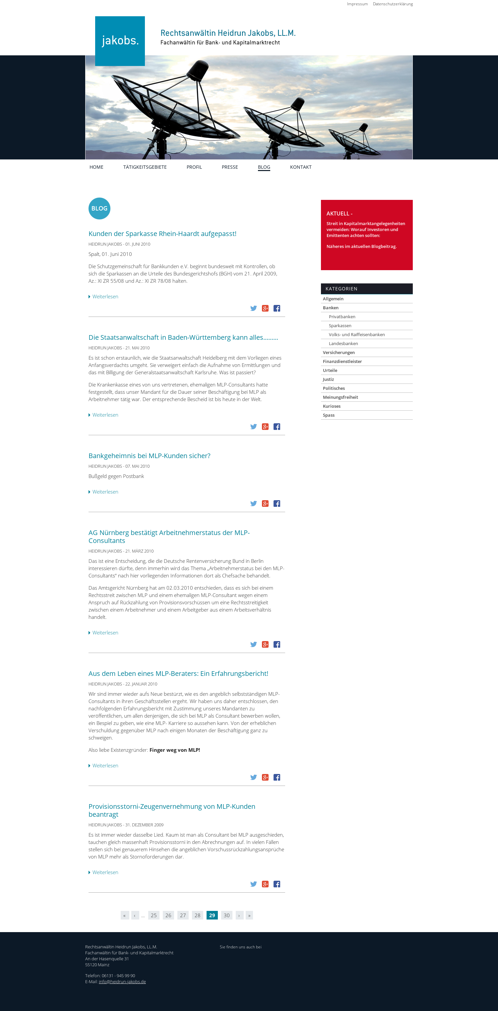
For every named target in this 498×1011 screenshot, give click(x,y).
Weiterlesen (107, 297)
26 (168, 915)
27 (183, 915)
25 (154, 915)
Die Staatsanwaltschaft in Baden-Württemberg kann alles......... (183, 337)
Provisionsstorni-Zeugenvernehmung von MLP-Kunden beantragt (172, 810)
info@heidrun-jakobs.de (122, 981)
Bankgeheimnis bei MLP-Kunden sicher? (150, 455)
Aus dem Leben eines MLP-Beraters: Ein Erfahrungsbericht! (178, 673)
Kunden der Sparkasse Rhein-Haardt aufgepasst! (162, 233)
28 (198, 915)
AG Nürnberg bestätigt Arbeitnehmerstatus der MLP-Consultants (169, 536)
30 (227, 915)
